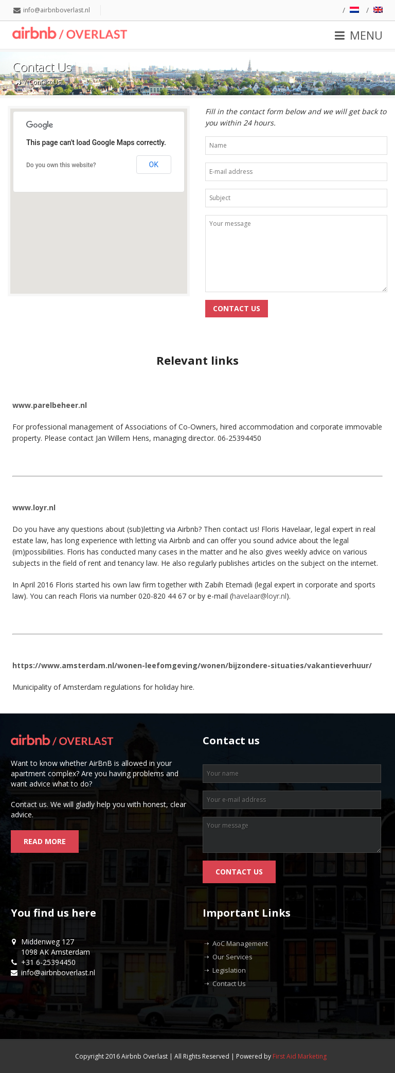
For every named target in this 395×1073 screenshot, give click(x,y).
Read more (45, 841)
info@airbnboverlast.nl (56, 10)
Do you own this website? (61, 165)
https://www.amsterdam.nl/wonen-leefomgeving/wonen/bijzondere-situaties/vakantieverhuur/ (192, 665)
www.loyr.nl (34, 507)
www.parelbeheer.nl (49, 405)
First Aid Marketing (300, 1056)
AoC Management (240, 943)
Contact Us (229, 983)
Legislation (229, 970)
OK (153, 164)
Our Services (232, 956)
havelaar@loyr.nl (259, 596)
